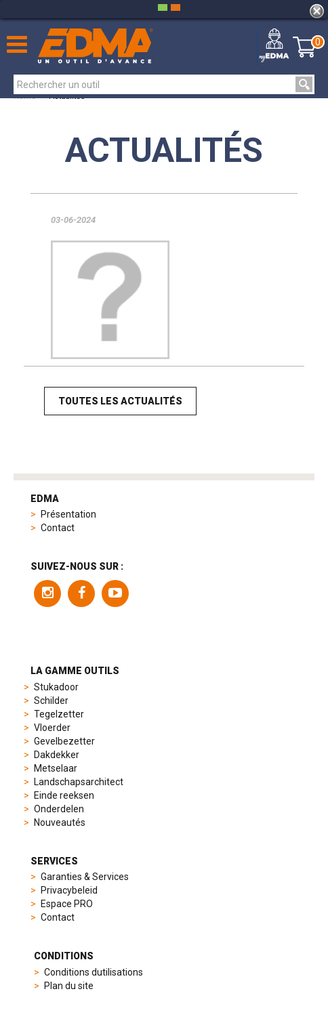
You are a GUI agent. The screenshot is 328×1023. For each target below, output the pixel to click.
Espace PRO (67, 903)
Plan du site (69, 985)
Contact (58, 527)
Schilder (51, 700)
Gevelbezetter (64, 741)
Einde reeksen (64, 795)
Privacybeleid (69, 890)
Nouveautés (59, 822)
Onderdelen (59, 808)
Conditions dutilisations (93, 972)
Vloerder (52, 727)
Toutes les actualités (120, 401)
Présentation (68, 514)
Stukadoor (56, 687)
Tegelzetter (59, 714)
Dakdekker (56, 754)
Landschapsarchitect (78, 781)
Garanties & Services (85, 876)
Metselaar (55, 768)
